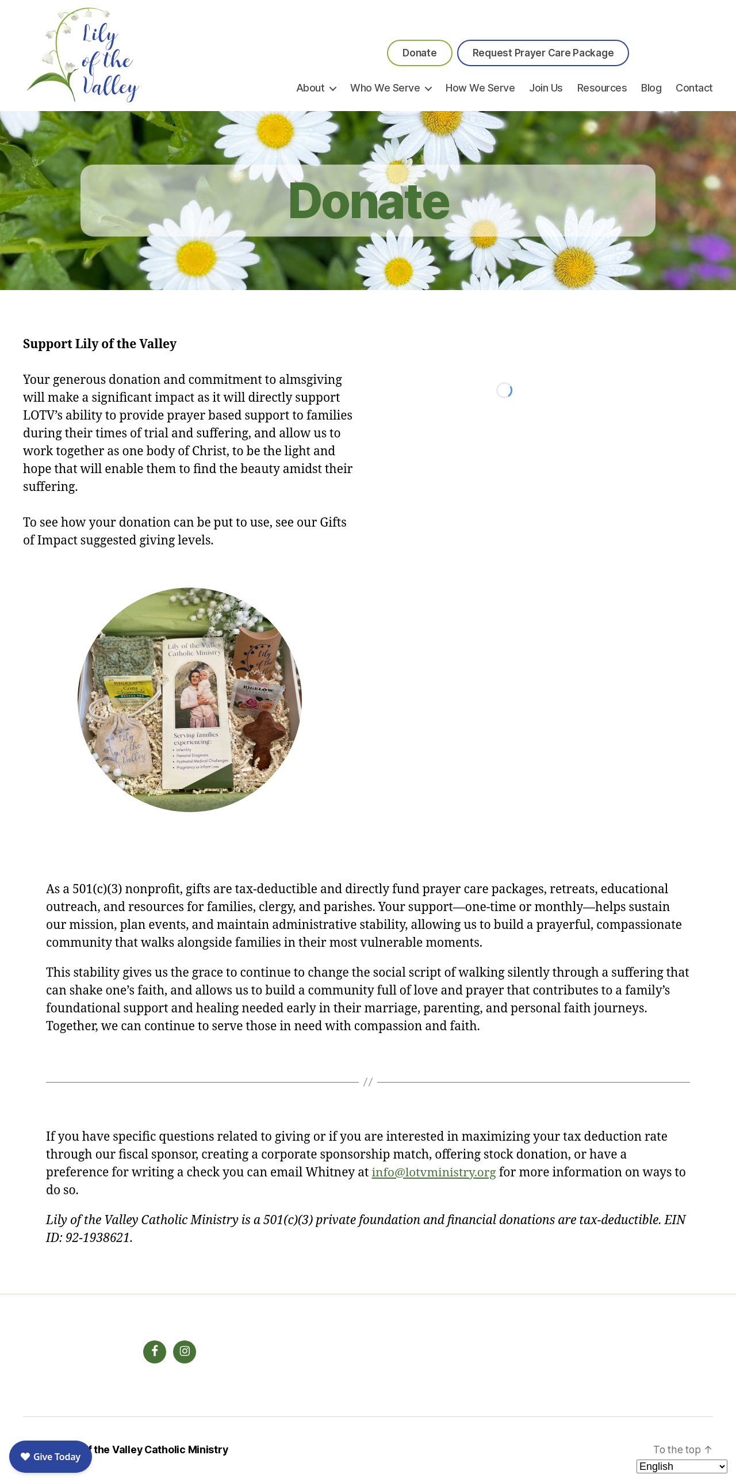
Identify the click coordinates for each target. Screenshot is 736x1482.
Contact (694, 88)
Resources (602, 88)
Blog (651, 88)
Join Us (546, 88)
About (310, 88)
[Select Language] (682, 1466)
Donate (419, 53)
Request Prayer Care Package (543, 53)
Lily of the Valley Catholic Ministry (146, 1449)
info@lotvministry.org (434, 1172)
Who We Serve (385, 88)
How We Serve (480, 88)
